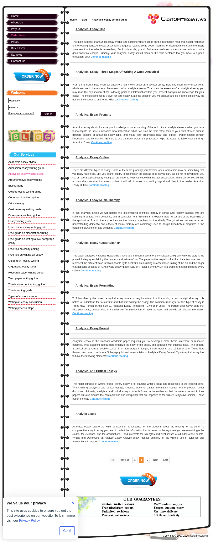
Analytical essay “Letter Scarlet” (98, 242)
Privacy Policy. (30, 520)
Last (165, 460)
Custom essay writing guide (24, 209)
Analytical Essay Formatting (95, 285)
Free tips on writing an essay (25, 254)
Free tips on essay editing (23, 248)
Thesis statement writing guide (26, 284)
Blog (84, 19)
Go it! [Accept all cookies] (67, 530)
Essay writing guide (20, 221)
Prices (15, 41)
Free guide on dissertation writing (28, 232)
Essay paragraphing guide (24, 215)
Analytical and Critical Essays (96, 371)
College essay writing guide (24, 191)
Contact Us (18, 61)
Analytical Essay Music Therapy (98, 200)
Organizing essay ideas (22, 266)
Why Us (16, 29)
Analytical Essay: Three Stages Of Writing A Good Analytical (117, 71)
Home (73, 19)
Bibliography (15, 185)
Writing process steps (21, 308)
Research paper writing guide (25, 272)
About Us (17, 22)
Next (155, 460)
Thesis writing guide (20, 290)
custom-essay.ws (198, 535)
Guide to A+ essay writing (23, 260)
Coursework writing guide (23, 197)
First (111, 460)
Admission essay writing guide (26, 168)
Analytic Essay (86, 413)
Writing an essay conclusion (25, 302)
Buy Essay (18, 48)
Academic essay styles (22, 162)
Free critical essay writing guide (27, 227)
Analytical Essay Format (92, 328)
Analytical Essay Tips (90, 29)
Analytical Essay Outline (92, 157)
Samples (16, 54)
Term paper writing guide (23, 278)
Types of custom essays (22, 296)
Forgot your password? (21, 113)
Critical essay (16, 203)
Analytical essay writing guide (26, 173)
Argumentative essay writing (25, 179)
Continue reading (100, 56)
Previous (124, 460)
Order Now (138, 480)
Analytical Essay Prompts (93, 114)
